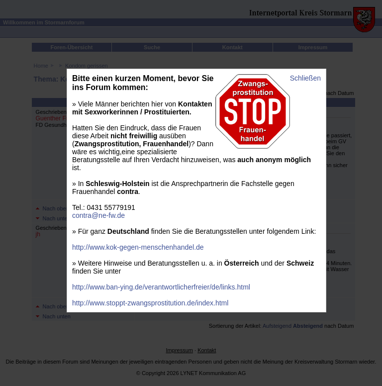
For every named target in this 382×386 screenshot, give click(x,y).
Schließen (305, 78)
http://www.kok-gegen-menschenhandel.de (138, 247)
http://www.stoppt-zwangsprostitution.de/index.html (150, 303)
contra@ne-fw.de (98, 215)
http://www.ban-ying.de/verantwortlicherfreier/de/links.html (161, 287)
